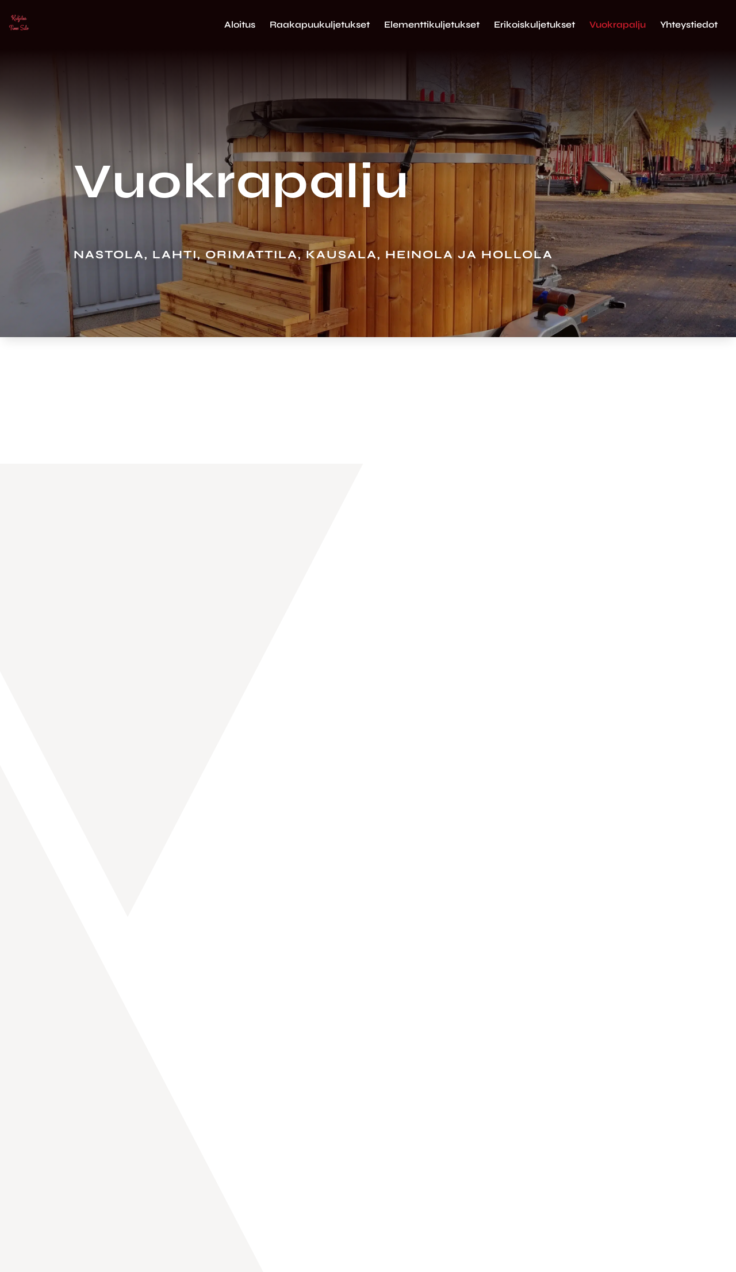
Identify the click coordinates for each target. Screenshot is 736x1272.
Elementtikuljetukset (432, 25)
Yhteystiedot (689, 25)
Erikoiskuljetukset (534, 25)
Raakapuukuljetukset (320, 25)
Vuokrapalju (617, 25)
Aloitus (239, 25)
